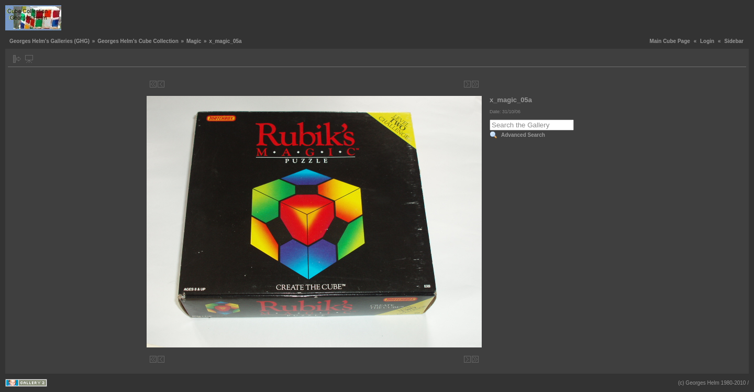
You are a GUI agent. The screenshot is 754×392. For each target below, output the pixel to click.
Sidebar (734, 41)
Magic (193, 41)
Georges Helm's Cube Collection (138, 41)
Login (707, 41)
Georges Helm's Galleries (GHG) (49, 41)
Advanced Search (523, 135)
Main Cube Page (670, 41)
